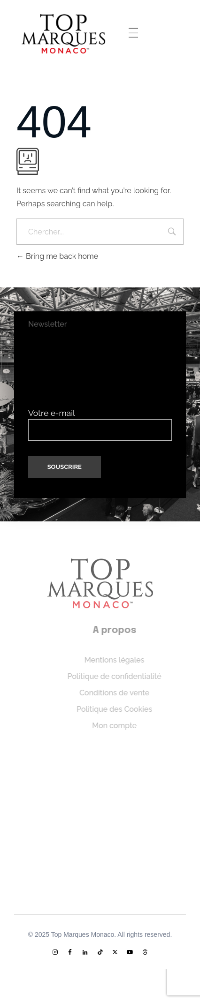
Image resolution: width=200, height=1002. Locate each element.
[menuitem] (95, 978)
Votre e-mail (100, 424)
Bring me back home (57, 256)
